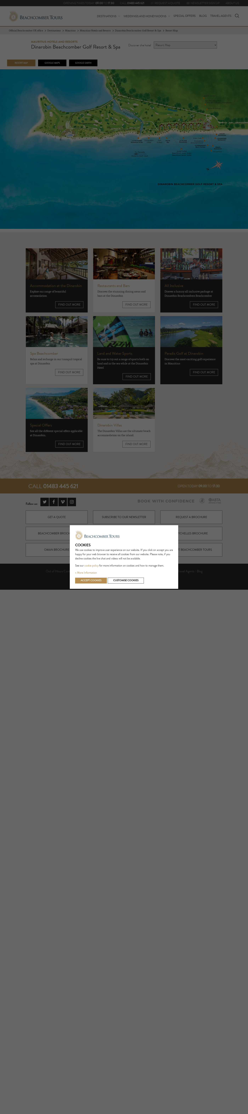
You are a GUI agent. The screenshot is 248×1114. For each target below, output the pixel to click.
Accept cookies (90, 580)
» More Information (86, 573)
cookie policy (91, 566)
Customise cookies (125, 580)
